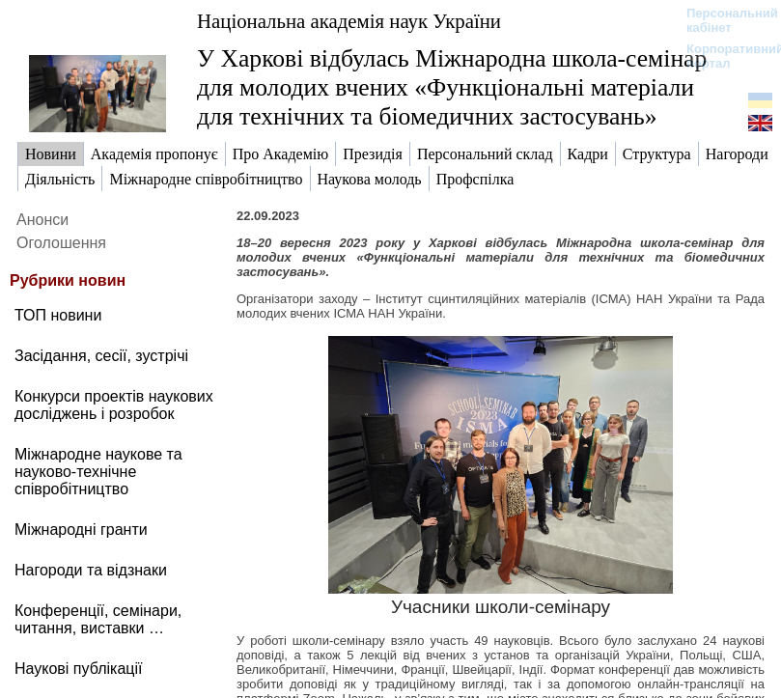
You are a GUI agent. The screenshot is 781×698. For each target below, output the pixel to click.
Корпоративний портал (722, 56)
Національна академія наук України (349, 21)
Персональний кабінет (722, 20)
